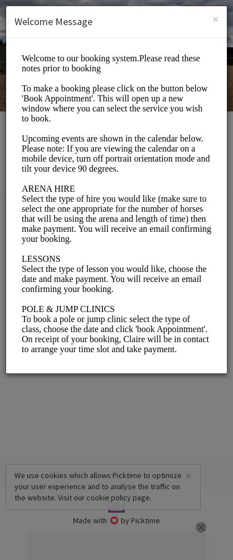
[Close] (215, 19)
